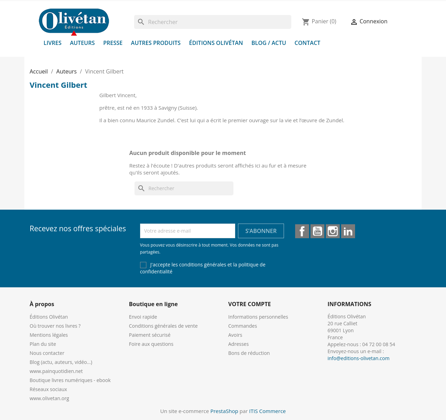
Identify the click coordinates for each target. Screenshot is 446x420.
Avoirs (235, 335)
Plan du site (43, 344)
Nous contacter (47, 353)
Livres (53, 43)
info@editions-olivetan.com (359, 358)
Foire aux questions (151, 344)
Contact (307, 43)
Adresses (238, 344)
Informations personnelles (258, 316)
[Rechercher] (212, 22)
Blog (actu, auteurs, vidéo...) (61, 362)
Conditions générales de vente (163, 325)
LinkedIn (348, 231)
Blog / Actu (268, 43)
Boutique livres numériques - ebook (70, 380)
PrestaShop (224, 410)
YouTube (317, 231)
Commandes (242, 325)
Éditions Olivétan (216, 43)
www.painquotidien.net (56, 371)
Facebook (302, 231)
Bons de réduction (249, 353)
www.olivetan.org (49, 398)
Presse (113, 43)
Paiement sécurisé (149, 335)
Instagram (333, 231)
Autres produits (156, 43)
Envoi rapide (143, 316)
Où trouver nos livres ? (55, 325)
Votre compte (249, 304)
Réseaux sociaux (48, 389)
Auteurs (82, 43)
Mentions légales (49, 335)
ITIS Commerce (267, 410)
